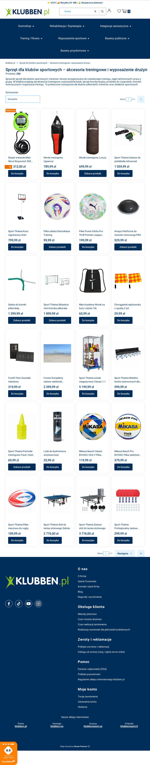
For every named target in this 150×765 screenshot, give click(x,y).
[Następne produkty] (125, 553)
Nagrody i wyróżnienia (90, 596)
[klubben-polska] (38, 582)
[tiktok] (18, 604)
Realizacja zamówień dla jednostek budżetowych (104, 629)
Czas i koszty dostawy (90, 619)
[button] (102, 11)
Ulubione (82, 707)
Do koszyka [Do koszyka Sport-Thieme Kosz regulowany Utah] (17, 247)
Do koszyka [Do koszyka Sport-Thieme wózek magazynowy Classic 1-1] (88, 393)
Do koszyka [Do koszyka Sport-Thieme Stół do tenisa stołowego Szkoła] (53, 540)
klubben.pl (10, 63)
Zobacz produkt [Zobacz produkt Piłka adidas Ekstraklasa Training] (57, 247)
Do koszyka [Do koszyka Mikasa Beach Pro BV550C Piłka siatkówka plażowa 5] (123, 467)
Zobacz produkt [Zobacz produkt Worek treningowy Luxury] (92, 173)
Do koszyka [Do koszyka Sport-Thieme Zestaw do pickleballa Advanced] (123, 173)
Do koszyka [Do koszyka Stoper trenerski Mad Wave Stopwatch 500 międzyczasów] (17, 173)
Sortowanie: (12, 92)
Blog (80, 591)
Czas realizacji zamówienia (92, 624)
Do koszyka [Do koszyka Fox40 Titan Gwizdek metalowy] (17, 393)
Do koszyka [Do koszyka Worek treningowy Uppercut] (53, 173)
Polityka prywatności (89, 674)
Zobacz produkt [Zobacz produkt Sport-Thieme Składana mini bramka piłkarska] (57, 320)
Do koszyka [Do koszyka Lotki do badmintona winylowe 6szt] (53, 467)
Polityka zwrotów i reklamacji (93, 646)
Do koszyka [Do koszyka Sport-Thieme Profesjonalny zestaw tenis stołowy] (123, 540)
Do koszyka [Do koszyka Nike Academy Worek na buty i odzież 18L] (88, 320)
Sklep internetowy (73, 746)
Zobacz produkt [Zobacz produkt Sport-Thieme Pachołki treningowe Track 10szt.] (21, 467)
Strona (122, 99)
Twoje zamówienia (88, 696)
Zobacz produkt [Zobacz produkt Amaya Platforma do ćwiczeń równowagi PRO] (128, 247)
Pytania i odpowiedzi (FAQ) (92, 669)
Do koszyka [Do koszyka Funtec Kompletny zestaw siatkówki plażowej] (53, 393)
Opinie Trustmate (87, 581)
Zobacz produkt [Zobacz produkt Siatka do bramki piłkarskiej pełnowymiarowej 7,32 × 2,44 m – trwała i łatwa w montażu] (21, 320)
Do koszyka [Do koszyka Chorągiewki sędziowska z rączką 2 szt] (123, 320)
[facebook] (9, 604)
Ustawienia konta (87, 701)
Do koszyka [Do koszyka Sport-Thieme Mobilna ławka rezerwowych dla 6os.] (123, 393)
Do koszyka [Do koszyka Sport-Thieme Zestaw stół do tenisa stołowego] (88, 540)
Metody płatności (87, 614)
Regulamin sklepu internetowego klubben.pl (101, 679)
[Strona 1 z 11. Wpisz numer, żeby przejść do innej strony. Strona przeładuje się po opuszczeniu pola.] (128, 99)
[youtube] (28, 603)
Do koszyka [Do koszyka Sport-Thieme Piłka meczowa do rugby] (17, 540)
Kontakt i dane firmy (88, 586)
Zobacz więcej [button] (17, 761)
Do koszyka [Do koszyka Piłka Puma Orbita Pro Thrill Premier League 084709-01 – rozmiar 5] (88, 247)
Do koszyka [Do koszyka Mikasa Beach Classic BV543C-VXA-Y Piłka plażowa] (88, 467)
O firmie (82, 576)
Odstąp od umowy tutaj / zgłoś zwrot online (101, 652)
